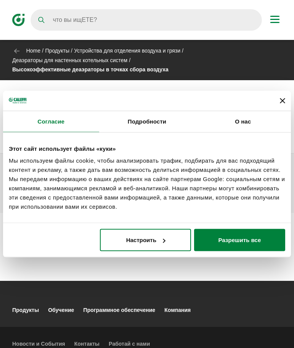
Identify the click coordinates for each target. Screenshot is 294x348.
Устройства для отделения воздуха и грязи (127, 51)
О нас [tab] (243, 121)
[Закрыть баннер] (282, 100)
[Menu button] (275, 20)
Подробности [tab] (147, 121)
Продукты (57, 51)
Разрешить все (239, 240)
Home (33, 51)
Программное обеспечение (119, 310)
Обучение (61, 310)
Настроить (145, 240)
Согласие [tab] (51, 121)
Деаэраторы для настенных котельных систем (69, 60)
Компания (178, 310)
